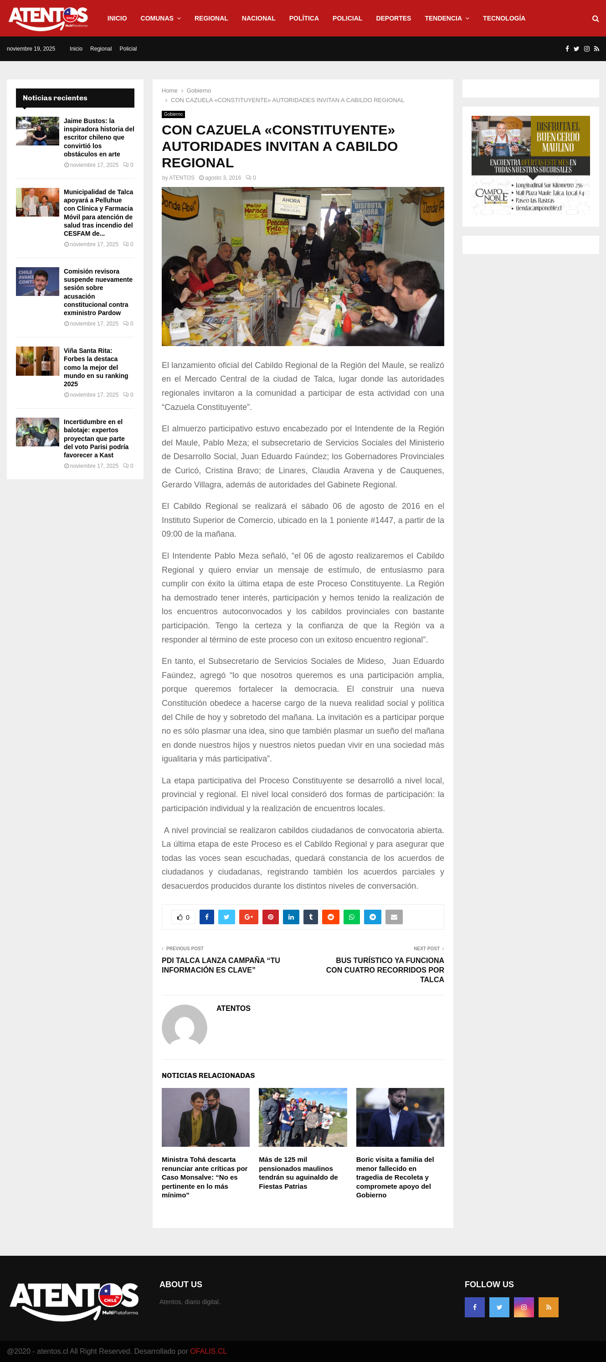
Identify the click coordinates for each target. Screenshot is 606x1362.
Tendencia (443, 18)
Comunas (157, 18)
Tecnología (504, 18)
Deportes (393, 18)
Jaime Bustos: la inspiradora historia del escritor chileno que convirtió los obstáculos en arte (99, 137)
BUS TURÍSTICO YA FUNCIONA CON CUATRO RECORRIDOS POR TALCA (385, 970)
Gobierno (173, 114)
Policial (347, 18)
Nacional (259, 18)
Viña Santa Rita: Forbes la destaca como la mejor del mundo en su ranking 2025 (96, 367)
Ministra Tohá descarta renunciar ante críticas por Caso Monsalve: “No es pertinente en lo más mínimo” (204, 1177)
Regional (211, 18)
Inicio (117, 18)
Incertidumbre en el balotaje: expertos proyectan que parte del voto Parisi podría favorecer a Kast (96, 438)
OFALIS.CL (208, 1351)
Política (304, 18)
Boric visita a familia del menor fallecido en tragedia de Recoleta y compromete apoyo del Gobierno (395, 1177)
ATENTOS (182, 178)
